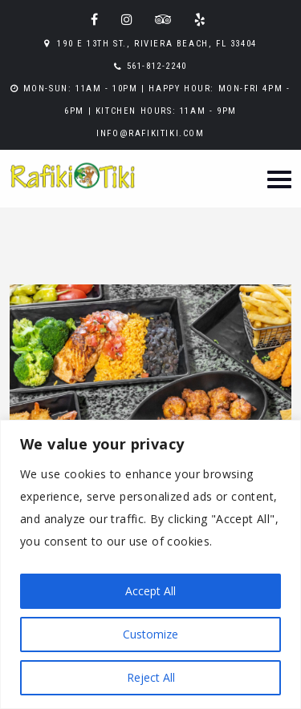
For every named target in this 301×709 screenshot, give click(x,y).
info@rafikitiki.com (150, 133)
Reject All (151, 677)
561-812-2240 (157, 66)
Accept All (150, 590)
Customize (150, 634)
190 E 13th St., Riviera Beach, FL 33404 (156, 43)
